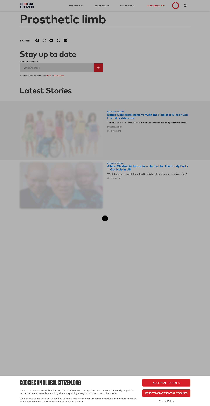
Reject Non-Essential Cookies (166, 393)
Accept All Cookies (166, 383)
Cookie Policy (166, 401)
